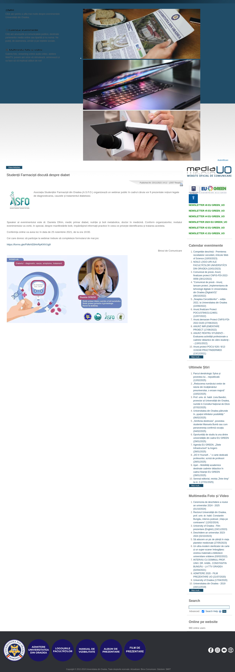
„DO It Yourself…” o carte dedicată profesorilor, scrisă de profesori (210, 458)
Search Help (214, 611)
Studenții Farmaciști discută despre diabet (38, 175)
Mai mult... (196, 357)
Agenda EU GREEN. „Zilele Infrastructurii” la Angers (207, 448)
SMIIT (168, 669)
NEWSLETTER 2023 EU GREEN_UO (208, 222)
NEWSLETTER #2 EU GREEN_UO (207, 227)
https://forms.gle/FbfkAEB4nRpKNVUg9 (29, 244)
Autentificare (223, 160)
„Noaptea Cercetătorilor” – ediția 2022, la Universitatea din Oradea (210, 302)
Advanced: (196, 611)
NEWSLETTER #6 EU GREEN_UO (207, 205)
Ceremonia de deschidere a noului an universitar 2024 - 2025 (210, 505)
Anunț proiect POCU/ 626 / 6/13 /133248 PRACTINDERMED (209, 350)
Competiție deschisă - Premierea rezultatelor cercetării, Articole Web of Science (210, 255)
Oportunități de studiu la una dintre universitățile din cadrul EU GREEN (211, 438)
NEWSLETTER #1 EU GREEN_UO (207, 233)
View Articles (14, 167)
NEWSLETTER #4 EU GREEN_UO (207, 216)
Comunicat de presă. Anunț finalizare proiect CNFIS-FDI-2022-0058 (210, 275)
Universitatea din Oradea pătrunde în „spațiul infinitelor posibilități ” (210, 414)
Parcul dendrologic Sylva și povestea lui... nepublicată (206, 377)
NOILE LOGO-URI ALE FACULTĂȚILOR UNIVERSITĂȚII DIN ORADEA (210, 265)
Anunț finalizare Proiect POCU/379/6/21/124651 (205, 313)
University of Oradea (210, 580)
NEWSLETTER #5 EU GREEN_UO (207, 210)
